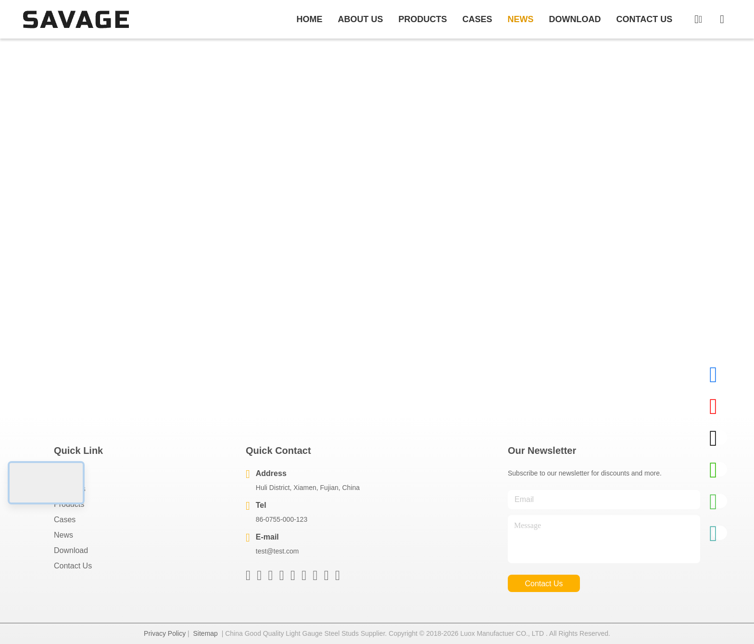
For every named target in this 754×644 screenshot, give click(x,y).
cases (477, 19)
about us (360, 19)
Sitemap (205, 633)
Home (309, 19)
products (422, 19)
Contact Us (73, 566)
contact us (644, 19)
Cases (64, 519)
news (521, 19)
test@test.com (277, 551)
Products (69, 504)
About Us (70, 489)
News (63, 535)
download (575, 19)
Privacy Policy (165, 633)
